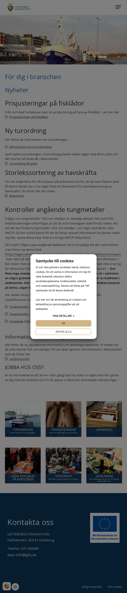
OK (63, 323)
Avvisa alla (64, 331)
